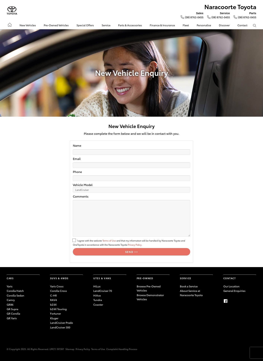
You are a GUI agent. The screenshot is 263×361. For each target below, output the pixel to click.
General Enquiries (234, 291)
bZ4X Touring (58, 309)
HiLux (96, 286)
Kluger (54, 318)
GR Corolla (13, 313)
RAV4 (53, 300)
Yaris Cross (57, 286)
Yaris (9, 286)
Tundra (97, 300)
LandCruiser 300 (60, 327)
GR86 (10, 304)
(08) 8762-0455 (194, 17)
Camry (11, 300)
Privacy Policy (83, 349)
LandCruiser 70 (102, 291)
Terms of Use (109, 240)
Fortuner (55, 313)
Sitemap (69, 349)
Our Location (231, 286)
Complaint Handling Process (121, 349)
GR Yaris (12, 318)
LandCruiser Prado (61, 322)
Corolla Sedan (15, 295)
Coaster (98, 304)
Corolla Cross (58, 291)
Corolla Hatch (15, 291)
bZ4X (53, 304)
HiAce (97, 295)
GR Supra (12, 309)
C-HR (53, 295)
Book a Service (189, 286)
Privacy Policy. (135, 244)
